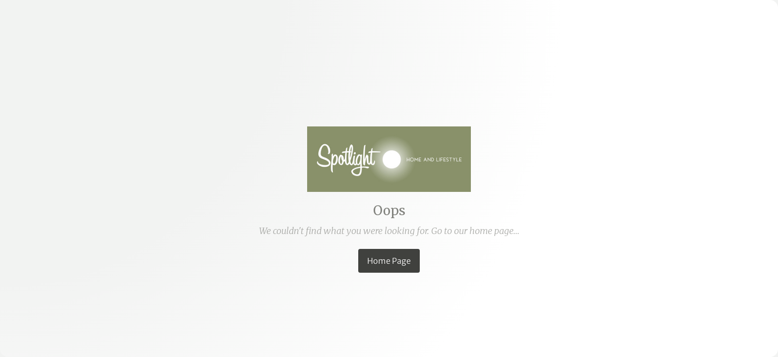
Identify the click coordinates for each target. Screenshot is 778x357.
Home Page (389, 261)
